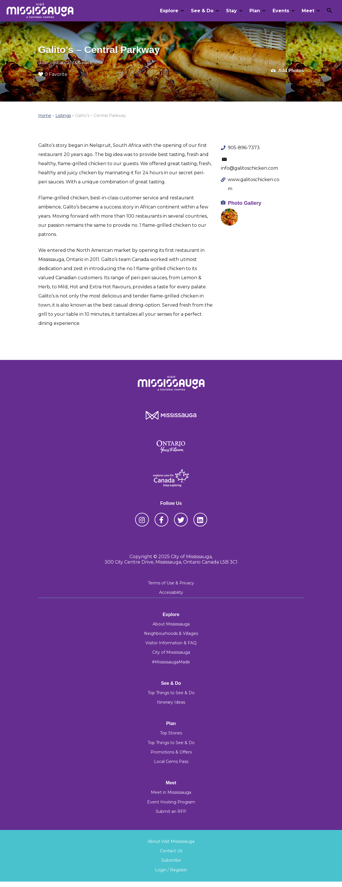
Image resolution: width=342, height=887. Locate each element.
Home (44, 115)
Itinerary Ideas (171, 702)
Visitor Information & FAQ (171, 642)
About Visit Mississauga (171, 841)
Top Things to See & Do (171, 692)
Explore (169, 10)
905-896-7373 (244, 147)
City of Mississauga (171, 652)
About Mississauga (171, 624)
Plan (254, 10)
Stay (231, 10)
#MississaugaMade (171, 662)
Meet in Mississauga (171, 792)
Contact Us (171, 850)
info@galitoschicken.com (249, 168)
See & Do (202, 10)
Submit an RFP (171, 811)
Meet (308, 10)
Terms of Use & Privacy (171, 583)
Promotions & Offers (171, 752)
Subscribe (171, 860)
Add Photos (287, 71)
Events (281, 10)
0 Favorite (52, 74)
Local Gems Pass (171, 761)
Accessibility (171, 592)
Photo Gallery (244, 203)
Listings (63, 115)
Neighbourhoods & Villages (171, 633)
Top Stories (171, 733)
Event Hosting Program (171, 802)
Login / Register (171, 869)
